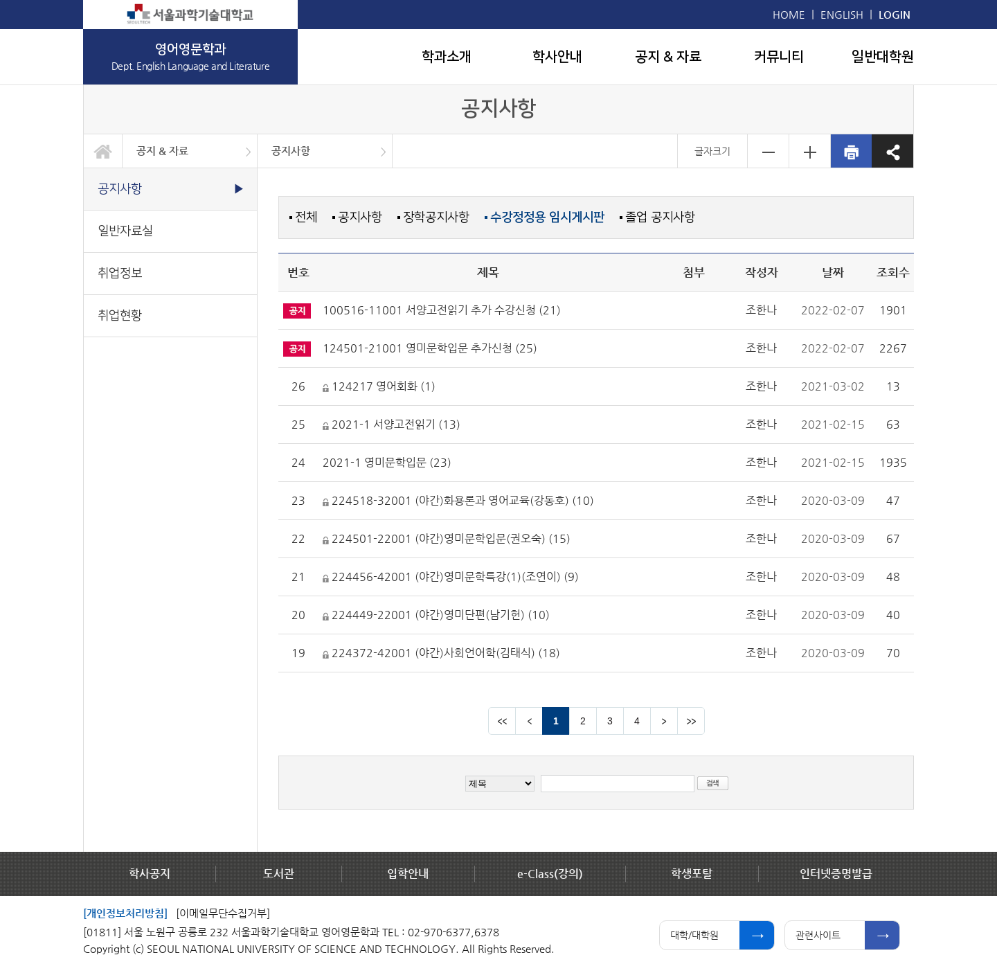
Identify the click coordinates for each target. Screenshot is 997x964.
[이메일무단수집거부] (223, 913)
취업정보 (120, 273)
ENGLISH (841, 14)
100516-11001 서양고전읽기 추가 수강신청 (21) (442, 309)
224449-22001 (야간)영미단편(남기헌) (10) (436, 614)
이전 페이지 (529, 721)
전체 (306, 217)
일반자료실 (125, 231)
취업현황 (120, 315)
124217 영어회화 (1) (379, 386)
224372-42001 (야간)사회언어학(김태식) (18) (441, 652)
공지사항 (290, 151)
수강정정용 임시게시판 (547, 217)
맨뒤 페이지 (691, 721)
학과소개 (446, 56)
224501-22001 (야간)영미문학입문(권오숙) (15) (447, 538)
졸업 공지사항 (660, 217)
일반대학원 (883, 56)
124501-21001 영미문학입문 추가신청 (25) (430, 348)
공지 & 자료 (668, 56)
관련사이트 (818, 934)
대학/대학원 (694, 934)
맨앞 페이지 (502, 721)
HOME (789, 14)
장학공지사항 (436, 217)
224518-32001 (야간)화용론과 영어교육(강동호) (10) (458, 500)
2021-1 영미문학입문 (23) (387, 462)
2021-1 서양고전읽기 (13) (391, 424)
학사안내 (557, 56)
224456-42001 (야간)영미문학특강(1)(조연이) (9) (451, 576)
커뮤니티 (779, 56)
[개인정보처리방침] (125, 913)
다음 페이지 (664, 721)
